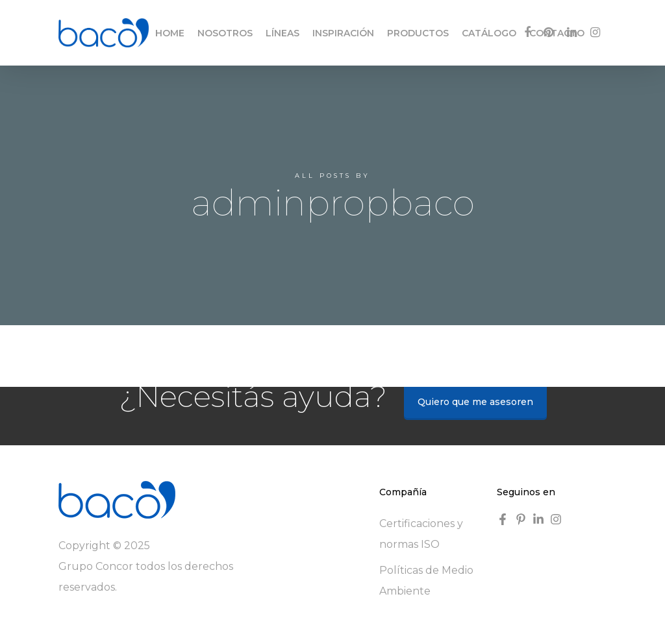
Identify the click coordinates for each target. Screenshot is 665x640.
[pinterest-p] (522, 519)
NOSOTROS (225, 33)
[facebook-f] (504, 519)
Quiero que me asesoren (475, 402)
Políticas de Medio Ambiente (426, 580)
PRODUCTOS (418, 33)
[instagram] (557, 519)
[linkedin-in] (540, 519)
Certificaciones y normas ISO (421, 533)
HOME (169, 33)
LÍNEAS (282, 33)
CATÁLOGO (489, 33)
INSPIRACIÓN (343, 33)
